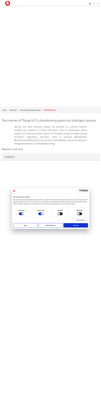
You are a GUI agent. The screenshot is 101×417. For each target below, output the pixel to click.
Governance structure (9, 403)
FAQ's (35, 403)
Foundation (5, 406)
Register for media (71, 400)
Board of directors (7, 398)
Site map (37, 413)
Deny (25, 225)
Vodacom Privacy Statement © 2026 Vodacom (18, 413)
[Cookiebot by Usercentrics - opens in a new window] (80, 190)
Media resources (70, 403)
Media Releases (70, 398)
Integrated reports (39, 400)
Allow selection (50, 225)
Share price (37, 398)
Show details (80, 220)
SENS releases (70, 406)
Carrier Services (7, 408)
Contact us (50, 56)
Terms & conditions (48, 413)
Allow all (75, 225)
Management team (8, 400)
